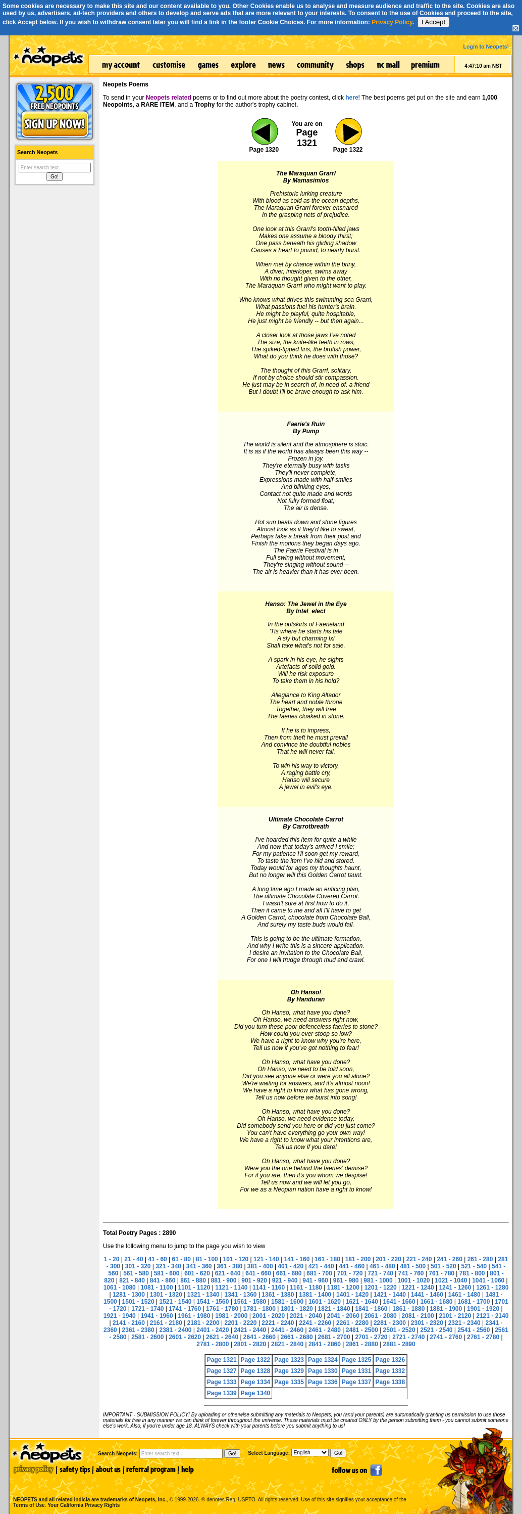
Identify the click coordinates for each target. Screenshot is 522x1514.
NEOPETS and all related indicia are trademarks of (89, 1489)
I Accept (433, 22)
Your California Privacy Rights (83, 1505)
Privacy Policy (392, 22)
